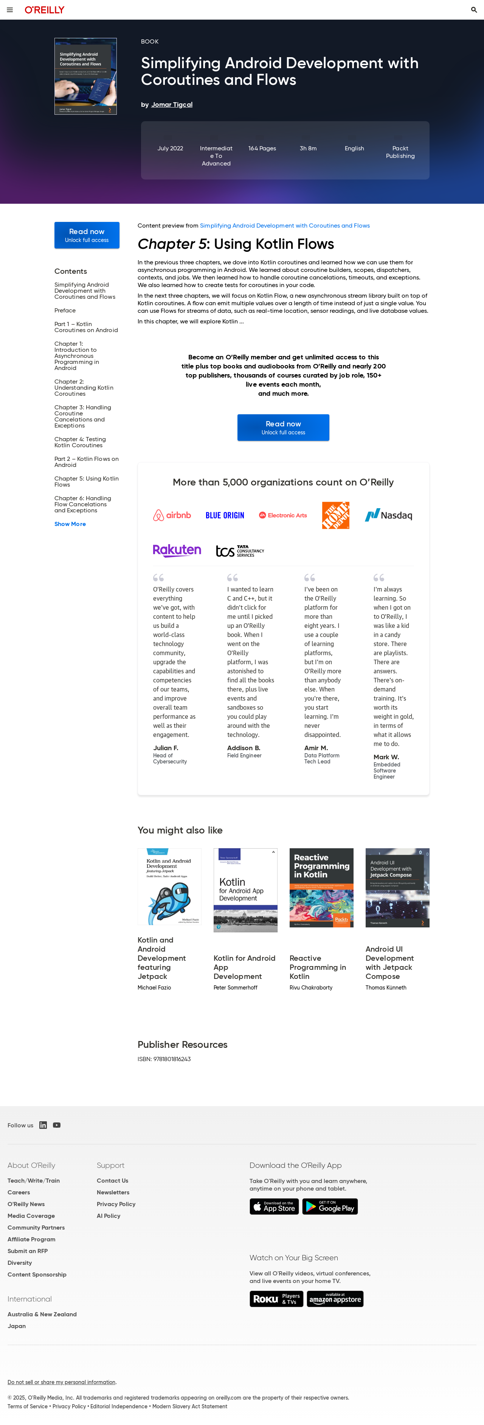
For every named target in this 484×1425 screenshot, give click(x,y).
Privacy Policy (116, 1204)
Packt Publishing (400, 152)
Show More (70, 524)
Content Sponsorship (37, 1274)
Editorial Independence (118, 1406)
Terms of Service (28, 1406)
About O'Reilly (31, 1165)
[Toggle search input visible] (474, 10)
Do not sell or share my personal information (61, 1382)
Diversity (20, 1263)
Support (111, 1165)
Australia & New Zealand (42, 1314)
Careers (19, 1192)
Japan (17, 1326)
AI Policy (108, 1216)
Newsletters (113, 1192)
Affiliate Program (32, 1239)
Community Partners (36, 1227)
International (30, 1298)
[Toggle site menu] (10, 10)
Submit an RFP (28, 1251)
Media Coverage (31, 1216)
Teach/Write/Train (34, 1181)
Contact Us (112, 1181)
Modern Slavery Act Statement (189, 1406)
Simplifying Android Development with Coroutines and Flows (285, 225)
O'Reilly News (26, 1204)
